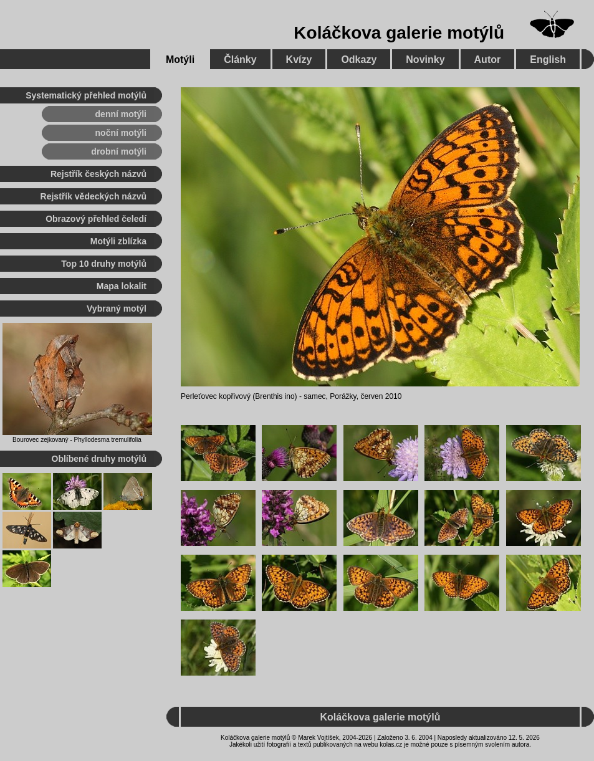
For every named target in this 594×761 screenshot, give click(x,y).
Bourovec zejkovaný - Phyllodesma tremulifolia (76, 439)
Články (240, 59)
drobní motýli (118, 151)
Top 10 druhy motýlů (103, 264)
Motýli (180, 59)
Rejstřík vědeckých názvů (93, 196)
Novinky (425, 59)
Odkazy (358, 59)
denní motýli (120, 114)
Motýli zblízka (118, 241)
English (548, 59)
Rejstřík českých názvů (98, 174)
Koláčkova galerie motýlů (399, 32)
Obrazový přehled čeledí (96, 219)
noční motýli (120, 133)
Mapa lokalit (121, 286)
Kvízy (299, 59)
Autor (487, 59)
